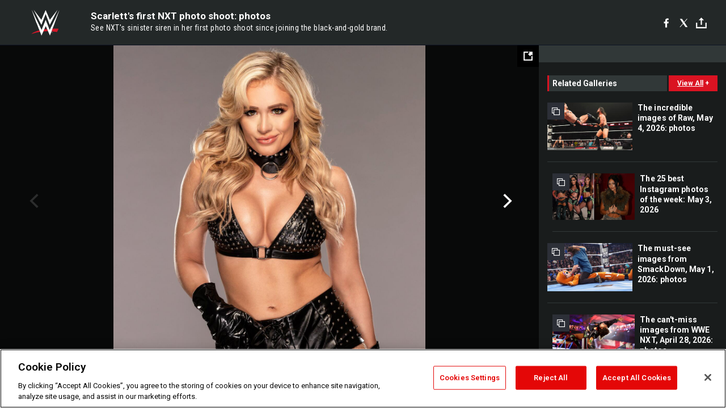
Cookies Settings (470, 377)
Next (506, 201)
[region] (363, 378)
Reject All (551, 377)
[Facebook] (666, 22)
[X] (684, 22)
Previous (33, 201)
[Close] (707, 377)
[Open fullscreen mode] (528, 56)
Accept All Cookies (636, 377)
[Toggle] (701, 23)
